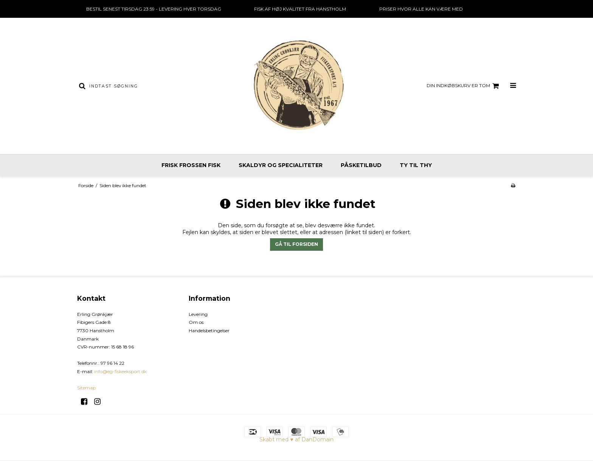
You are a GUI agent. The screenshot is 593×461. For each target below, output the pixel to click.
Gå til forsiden (296, 244)
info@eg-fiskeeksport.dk (120, 371)
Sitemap (86, 388)
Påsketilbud (361, 165)
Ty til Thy (416, 165)
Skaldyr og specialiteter (281, 165)
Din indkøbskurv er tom (464, 86)
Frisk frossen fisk (190, 165)
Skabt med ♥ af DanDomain (296, 439)
